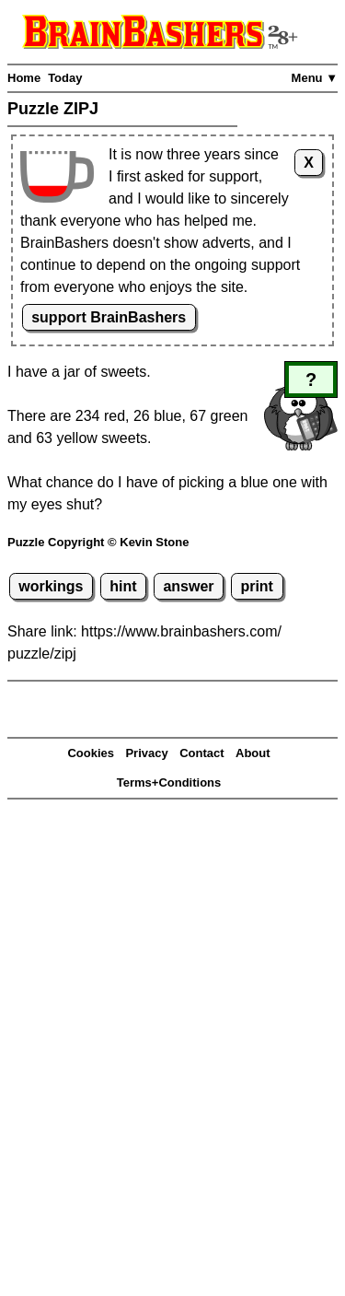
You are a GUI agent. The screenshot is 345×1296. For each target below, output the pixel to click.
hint (122, 586)
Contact (201, 753)
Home (23, 78)
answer (188, 586)
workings (50, 586)
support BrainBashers (108, 317)
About (253, 753)
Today (65, 78)
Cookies (90, 753)
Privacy (146, 753)
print (256, 586)
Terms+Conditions (169, 782)
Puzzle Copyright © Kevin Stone (98, 542)
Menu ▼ (315, 78)
